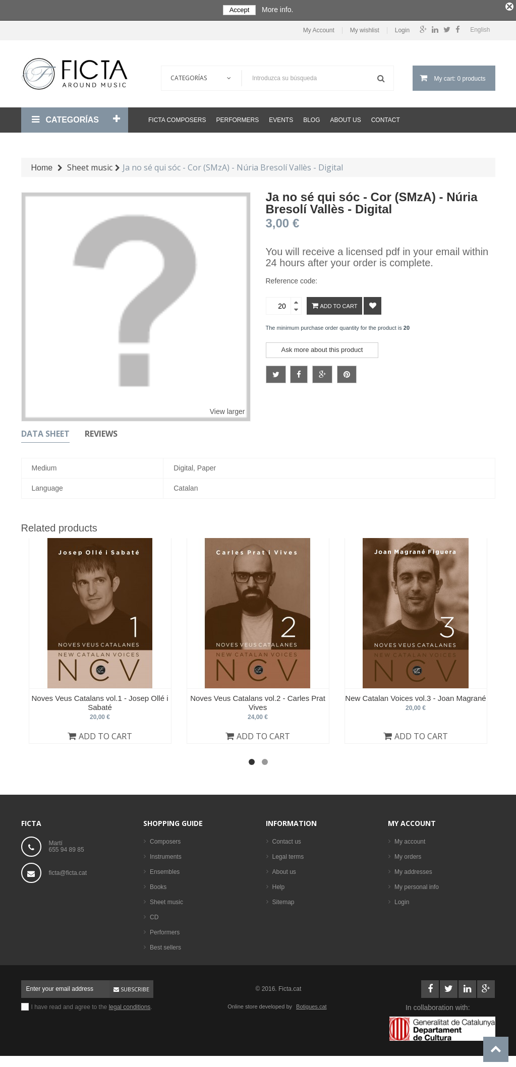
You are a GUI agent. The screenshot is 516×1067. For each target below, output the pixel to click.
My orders (407, 854)
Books (158, 884)
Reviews (101, 431)
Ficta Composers (177, 118)
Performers (237, 118)
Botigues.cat (311, 1004)
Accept (240, 10)
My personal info (416, 884)
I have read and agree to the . (91, 1005)
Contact (385, 118)
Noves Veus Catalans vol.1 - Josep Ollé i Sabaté (100, 700)
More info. (277, 10)
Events (281, 118)
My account (412, 821)
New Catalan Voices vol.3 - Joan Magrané (415, 696)
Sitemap (283, 900)
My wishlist (364, 28)
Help (278, 884)
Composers (165, 839)
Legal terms (288, 854)
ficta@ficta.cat (68, 870)
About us (345, 118)
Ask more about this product (322, 347)
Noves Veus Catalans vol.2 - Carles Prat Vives (257, 700)
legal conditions (130, 1005)
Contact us (286, 839)
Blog (311, 118)
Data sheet (45, 431)
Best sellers (165, 945)
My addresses (413, 869)
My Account (318, 28)
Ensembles (165, 869)
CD (154, 915)
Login (402, 28)
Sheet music (166, 900)
